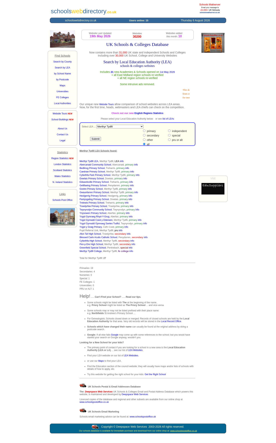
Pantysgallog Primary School (94, 199)
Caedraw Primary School (92, 171)
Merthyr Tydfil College (91, 251)
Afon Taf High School (90, 234)
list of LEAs (168, 118)
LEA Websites (135, 350)
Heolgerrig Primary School (93, 195)
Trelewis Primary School (92, 202)
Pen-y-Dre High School (91, 244)
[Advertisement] (213, 114)
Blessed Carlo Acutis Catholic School (98, 237)
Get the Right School (155, 374)
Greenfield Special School (93, 247)
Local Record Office (171, 321)
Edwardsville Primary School (94, 182)
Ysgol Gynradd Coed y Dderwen (96, 220)
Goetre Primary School (91, 189)
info (122, 161)
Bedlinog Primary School (92, 168)
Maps (101, 361)
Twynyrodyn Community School (96, 209)
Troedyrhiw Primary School (93, 206)
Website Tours (62, 113)
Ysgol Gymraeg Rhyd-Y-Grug (94, 216)
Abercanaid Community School (95, 164)
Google (114, 334)
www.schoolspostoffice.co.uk (94, 402)
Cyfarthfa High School (91, 240)
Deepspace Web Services (135, 394)
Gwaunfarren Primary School (94, 192)
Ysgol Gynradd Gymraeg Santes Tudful (100, 223)
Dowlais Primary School (92, 178)
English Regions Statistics (149, 113)
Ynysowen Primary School (93, 213)
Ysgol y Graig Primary (91, 227)
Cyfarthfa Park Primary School (95, 175)
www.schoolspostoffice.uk (143, 416)
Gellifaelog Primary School (93, 185)
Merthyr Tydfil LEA (89, 161)
